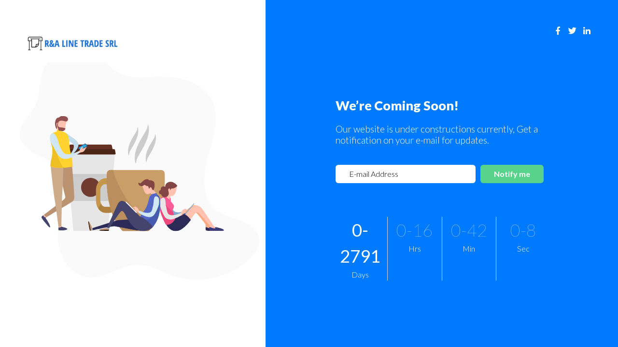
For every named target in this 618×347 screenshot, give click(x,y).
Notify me (512, 173)
